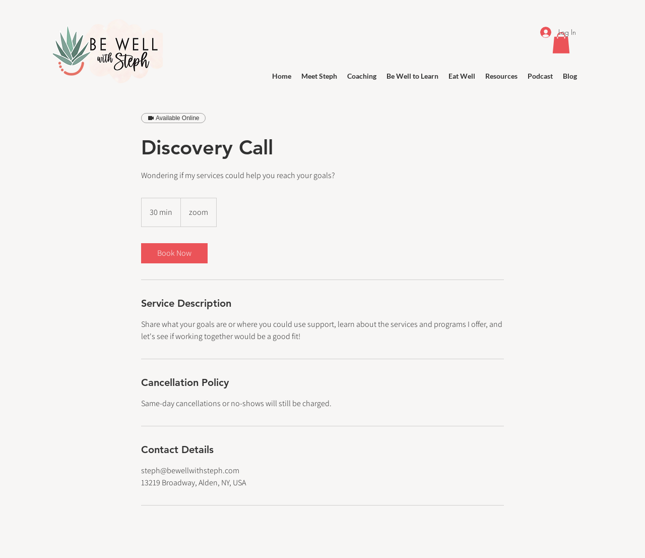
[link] (174, 253)
